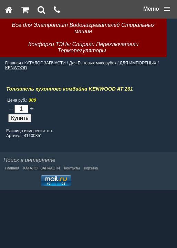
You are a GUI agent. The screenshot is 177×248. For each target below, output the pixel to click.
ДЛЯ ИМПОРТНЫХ (138, 63)
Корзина (91, 168)
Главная (13, 63)
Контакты (72, 168)
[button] (157, 8)
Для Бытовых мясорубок (92, 63)
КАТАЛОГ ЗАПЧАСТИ (45, 63)
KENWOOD (16, 67)
